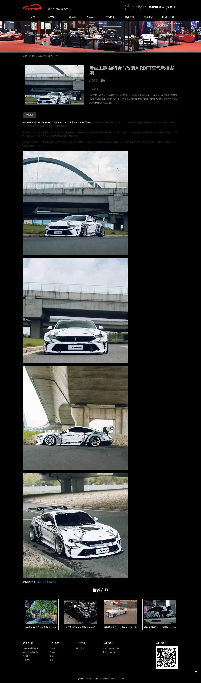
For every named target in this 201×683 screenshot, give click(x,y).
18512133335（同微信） (162, 7)
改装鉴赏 (71, 17)
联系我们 (148, 17)
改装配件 (27, 656)
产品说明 (30, 115)
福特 (50, 56)
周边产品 (27, 660)
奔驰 (51, 656)
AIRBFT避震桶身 (30, 648)
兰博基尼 (53, 648)
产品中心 (90, 17)
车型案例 (110, 17)
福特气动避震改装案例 (46, 582)
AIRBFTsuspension (98, 679)
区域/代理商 (168, 17)
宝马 (51, 660)
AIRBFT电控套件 (30, 652)
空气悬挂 (54, 122)
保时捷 (52, 652)
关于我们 (52, 17)
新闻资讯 (129, 17)
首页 (32, 17)
